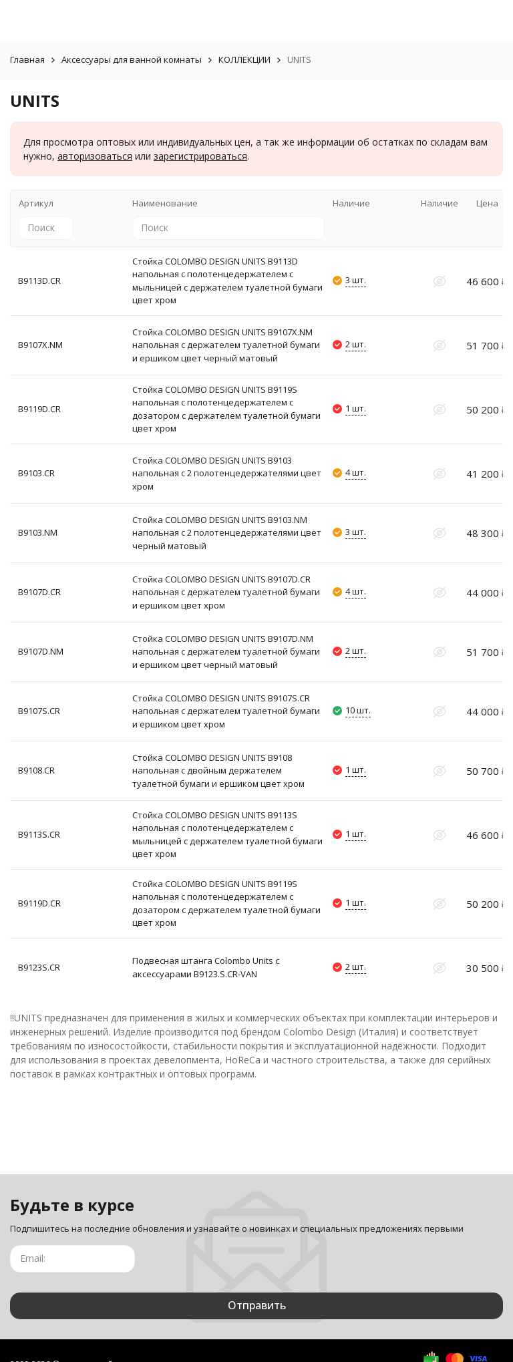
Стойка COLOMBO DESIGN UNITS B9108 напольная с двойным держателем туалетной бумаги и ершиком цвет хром (218, 770)
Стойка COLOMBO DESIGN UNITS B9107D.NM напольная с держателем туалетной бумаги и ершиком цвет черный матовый (226, 652)
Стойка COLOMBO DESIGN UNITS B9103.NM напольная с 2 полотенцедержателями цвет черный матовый (226, 533)
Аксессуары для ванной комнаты (131, 59)
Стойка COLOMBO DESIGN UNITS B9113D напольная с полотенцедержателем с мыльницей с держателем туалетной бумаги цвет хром (227, 281)
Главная (27, 59)
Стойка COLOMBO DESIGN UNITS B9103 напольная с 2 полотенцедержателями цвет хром (226, 473)
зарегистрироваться (200, 156)
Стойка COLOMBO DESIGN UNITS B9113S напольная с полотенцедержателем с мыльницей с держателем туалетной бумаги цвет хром (227, 834)
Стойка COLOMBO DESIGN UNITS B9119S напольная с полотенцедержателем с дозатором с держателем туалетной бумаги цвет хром (226, 409)
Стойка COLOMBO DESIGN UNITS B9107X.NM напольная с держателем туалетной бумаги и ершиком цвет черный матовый (226, 345)
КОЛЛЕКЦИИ (244, 59)
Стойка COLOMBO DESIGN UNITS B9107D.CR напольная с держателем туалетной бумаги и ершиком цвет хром (226, 592)
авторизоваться (94, 156)
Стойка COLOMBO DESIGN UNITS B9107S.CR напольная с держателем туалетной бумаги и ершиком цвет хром (226, 711)
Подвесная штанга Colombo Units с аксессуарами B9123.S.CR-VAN (205, 967)
